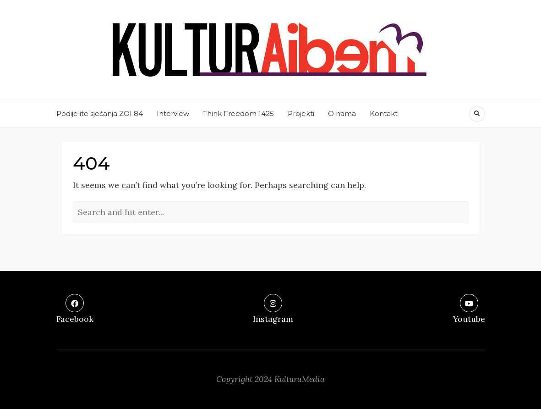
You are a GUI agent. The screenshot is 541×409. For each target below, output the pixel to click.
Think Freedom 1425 (238, 113)
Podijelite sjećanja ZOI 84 (99, 113)
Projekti (301, 113)
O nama (342, 113)
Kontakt (384, 113)
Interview (173, 113)
